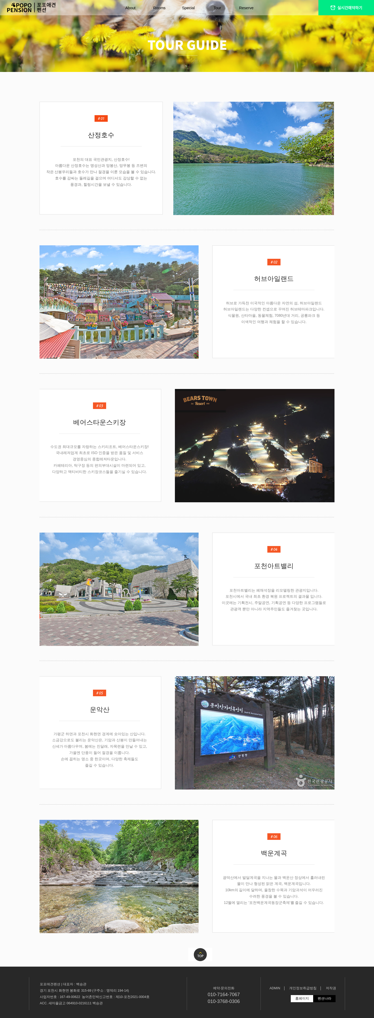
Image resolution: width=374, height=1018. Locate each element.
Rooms (159, 8)
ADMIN (274, 988)
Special (188, 8)
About (130, 8)
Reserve (246, 8)
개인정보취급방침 (303, 988)
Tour (217, 8)
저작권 (331, 988)
